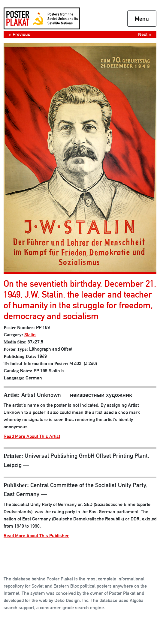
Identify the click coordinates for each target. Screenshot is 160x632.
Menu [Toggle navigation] (142, 18)
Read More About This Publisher (36, 535)
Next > (145, 34)
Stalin (30, 334)
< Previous (19, 34)
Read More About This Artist (32, 436)
